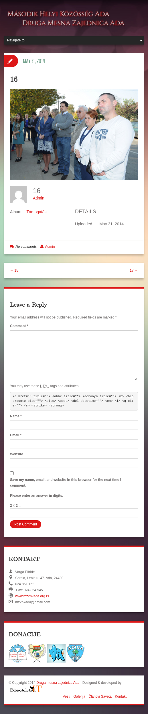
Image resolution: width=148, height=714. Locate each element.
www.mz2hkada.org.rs (32, 596)
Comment (19, 326)
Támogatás (36, 212)
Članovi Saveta (100, 696)
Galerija (79, 696)
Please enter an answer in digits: (36, 496)
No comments (26, 247)
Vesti (66, 696)
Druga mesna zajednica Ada (57, 683)
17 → (134, 270)
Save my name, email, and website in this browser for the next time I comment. (65, 482)
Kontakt (121, 696)
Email (15, 435)
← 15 (14, 270)
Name (16, 416)
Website (16, 454)
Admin (38, 198)
